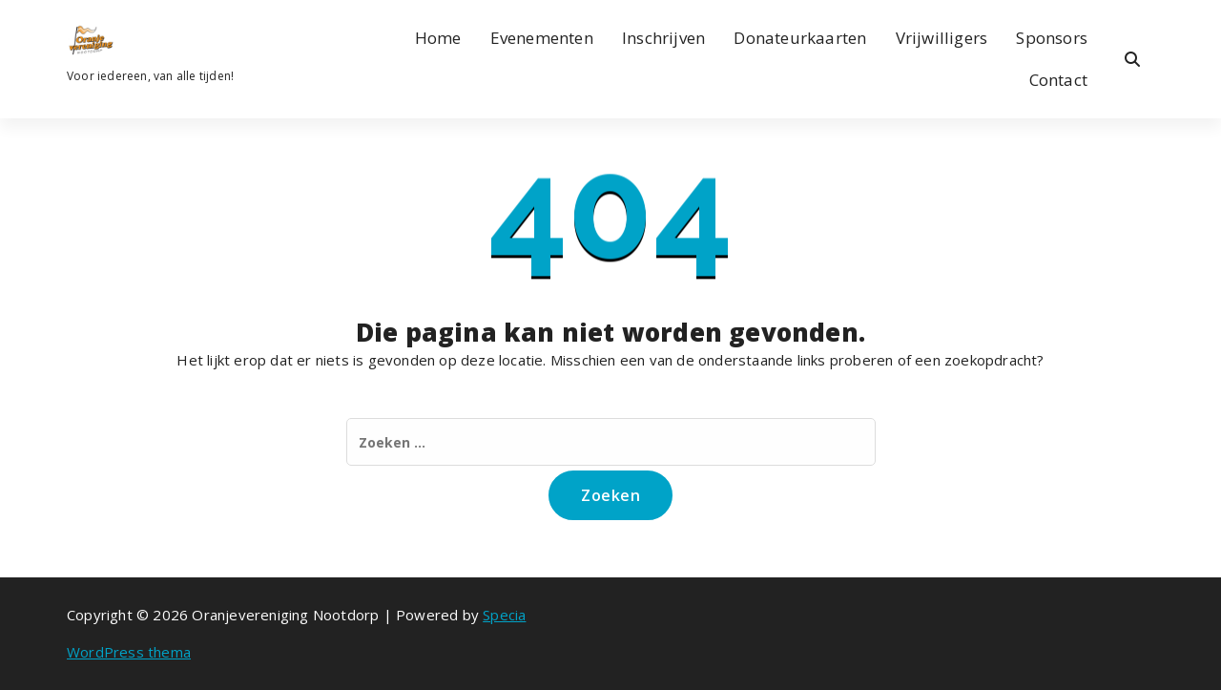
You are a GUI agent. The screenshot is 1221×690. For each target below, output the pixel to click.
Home (438, 38)
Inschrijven (663, 38)
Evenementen (541, 38)
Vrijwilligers (942, 38)
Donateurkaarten (800, 38)
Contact (1058, 80)
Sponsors (1051, 38)
